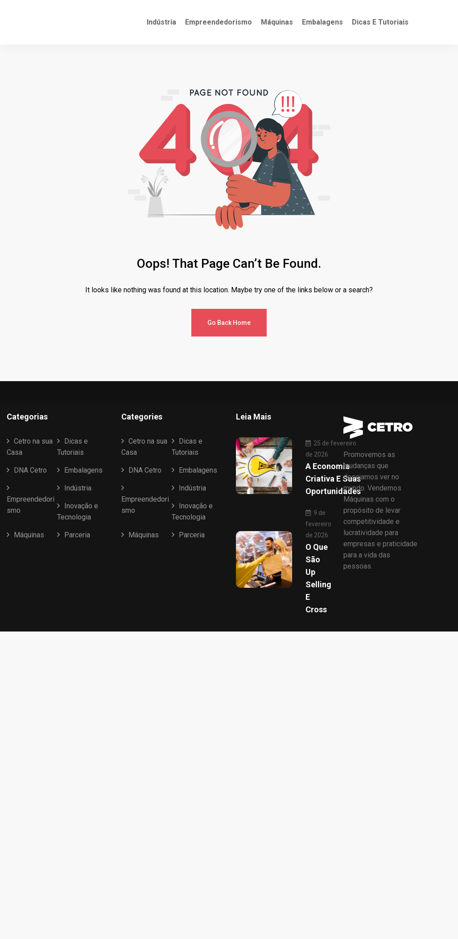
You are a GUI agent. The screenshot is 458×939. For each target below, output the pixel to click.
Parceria (77, 535)
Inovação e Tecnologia (77, 511)
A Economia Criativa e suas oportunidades (333, 478)
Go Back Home (229, 322)
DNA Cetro (30, 470)
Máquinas (277, 22)
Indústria (161, 22)
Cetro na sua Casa (30, 447)
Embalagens (322, 22)
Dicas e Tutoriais (380, 22)
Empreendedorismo (218, 22)
